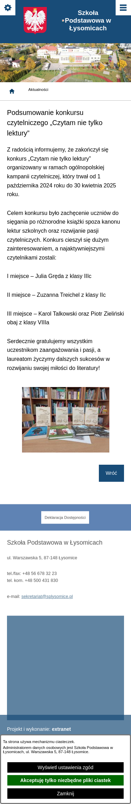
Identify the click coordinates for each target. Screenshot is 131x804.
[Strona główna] (12, 91)
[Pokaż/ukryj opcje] (8, 8)
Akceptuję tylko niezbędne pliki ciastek (65, 780)
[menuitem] (65, 523)
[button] (65, 451)
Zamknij (65, 793)
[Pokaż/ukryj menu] (123, 8)
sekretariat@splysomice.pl (47, 602)
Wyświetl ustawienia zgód (65, 767)
